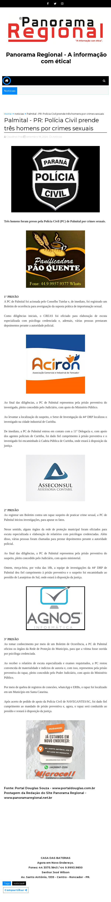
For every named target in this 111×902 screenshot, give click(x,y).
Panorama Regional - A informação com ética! (56, 58)
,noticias (57, 136)
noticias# (19, 883)
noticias (19, 113)
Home (8, 113)
